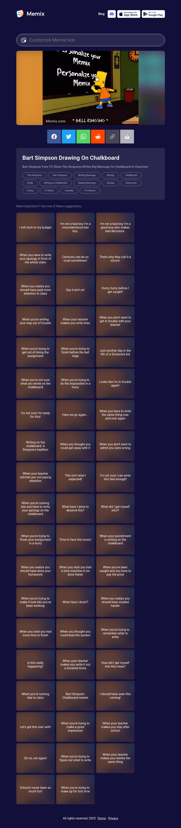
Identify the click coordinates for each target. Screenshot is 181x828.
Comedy (69, 190)
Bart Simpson (60, 175)
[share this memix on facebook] (54, 136)
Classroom (131, 183)
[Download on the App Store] (128, 14)
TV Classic (89, 190)
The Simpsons (34, 175)
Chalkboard (131, 175)
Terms (101, 818)
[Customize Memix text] (94, 40)
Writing (110, 175)
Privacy (113, 818)
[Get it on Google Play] (153, 14)
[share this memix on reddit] (98, 136)
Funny (30, 190)
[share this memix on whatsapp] (83, 136)
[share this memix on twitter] (69, 136)
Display (110, 183)
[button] (112, 136)
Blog (101, 14)
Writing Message (87, 175)
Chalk (30, 183)
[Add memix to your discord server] (112, 14)
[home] (30, 14)
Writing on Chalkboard (55, 183)
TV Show (49, 190)
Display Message (87, 183)
